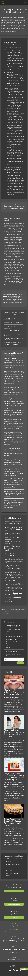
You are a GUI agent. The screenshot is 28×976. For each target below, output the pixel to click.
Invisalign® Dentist (11, 651)
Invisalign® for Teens (12, 639)
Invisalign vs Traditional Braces (12, 642)
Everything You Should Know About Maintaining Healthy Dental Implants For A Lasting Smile (14, 776)
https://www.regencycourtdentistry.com (14, 932)
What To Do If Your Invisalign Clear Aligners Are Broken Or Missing (14, 692)
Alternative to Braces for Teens (13, 630)
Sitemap (17, 966)
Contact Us (14, 917)
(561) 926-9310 (7, 28)
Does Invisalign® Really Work (14, 636)
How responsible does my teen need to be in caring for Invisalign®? (13, 323)
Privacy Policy (12, 966)
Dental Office (10, 871)
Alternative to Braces (17, 611)
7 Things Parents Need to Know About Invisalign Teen (13, 626)
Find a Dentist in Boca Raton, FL (14, 654)
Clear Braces (6, 613)
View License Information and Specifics (14, 583)
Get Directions (14, 891)
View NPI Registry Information (13, 589)
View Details (17, 597)
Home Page (19, 529)
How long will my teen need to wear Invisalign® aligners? (13, 343)
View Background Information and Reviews (13, 593)
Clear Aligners (10, 634)
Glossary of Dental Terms (15, 523)
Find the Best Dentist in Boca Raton (14, 874)
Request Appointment (14, 904)
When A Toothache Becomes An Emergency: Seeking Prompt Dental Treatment (14, 733)
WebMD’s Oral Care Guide (12, 542)
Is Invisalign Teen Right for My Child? (16, 609)
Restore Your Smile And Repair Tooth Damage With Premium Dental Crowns (13, 822)
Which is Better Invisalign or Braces (14, 646)
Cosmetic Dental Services (13, 864)
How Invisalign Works (12, 533)
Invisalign (9, 867)
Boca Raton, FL (6, 611)
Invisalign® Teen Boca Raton (16, 208)
